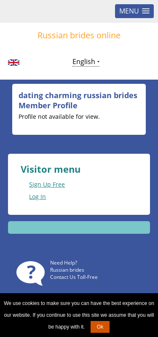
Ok (100, 327)
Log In (37, 197)
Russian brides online (79, 35)
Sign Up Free (47, 184)
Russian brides (67, 269)
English (83, 61)
